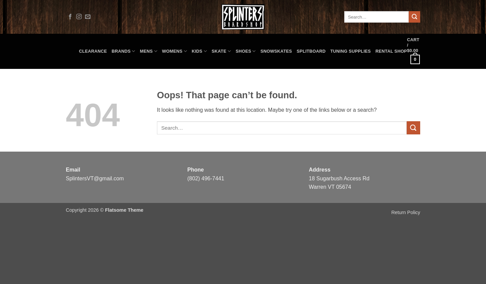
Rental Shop (391, 51)
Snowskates (276, 51)
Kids (199, 51)
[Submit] (414, 17)
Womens (174, 51)
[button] (413, 51)
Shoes (246, 51)
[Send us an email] (87, 17)
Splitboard (311, 51)
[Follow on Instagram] (79, 17)
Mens (148, 51)
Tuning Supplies (350, 51)
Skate (221, 51)
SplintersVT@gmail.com (95, 178)
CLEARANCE (93, 51)
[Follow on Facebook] (70, 17)
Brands (123, 51)
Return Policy (405, 212)
